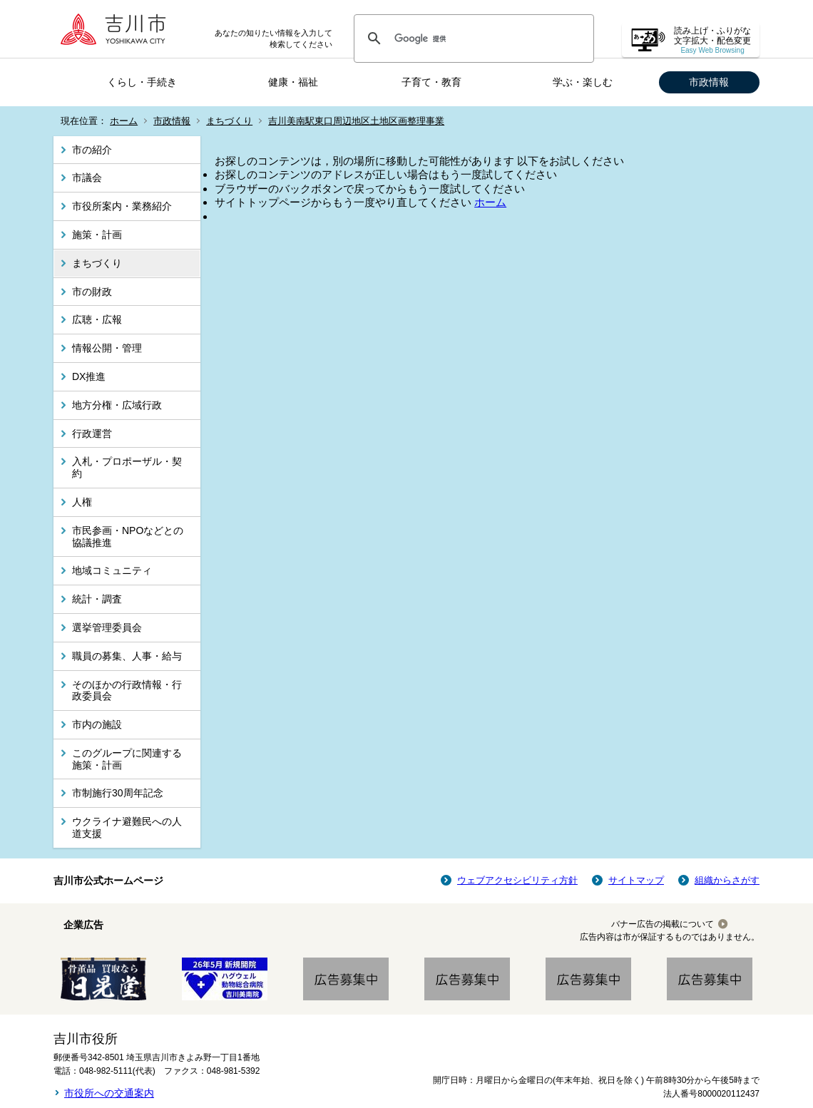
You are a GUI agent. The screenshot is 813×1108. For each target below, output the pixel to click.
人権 (82, 502)
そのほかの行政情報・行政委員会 (127, 690)
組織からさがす (727, 880)
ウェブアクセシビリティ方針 (517, 880)
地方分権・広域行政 (117, 405)
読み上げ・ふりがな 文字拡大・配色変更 (712, 40)
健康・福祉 (293, 82)
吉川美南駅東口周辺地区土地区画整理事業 (356, 121)
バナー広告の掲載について (662, 924)
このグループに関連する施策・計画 (127, 759)
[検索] (471, 38)
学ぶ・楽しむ (583, 82)
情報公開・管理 (107, 348)
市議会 (87, 177)
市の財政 (92, 291)
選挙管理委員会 (107, 627)
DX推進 (89, 376)
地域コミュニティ (112, 570)
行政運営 (92, 433)
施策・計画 (97, 234)
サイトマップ (636, 880)
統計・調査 (97, 599)
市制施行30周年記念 (117, 793)
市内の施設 (97, 724)
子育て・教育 (431, 82)
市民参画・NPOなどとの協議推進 (127, 536)
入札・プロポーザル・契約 (127, 467)
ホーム (124, 121)
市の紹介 (92, 149)
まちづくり (229, 121)
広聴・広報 (97, 319)
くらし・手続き (142, 82)
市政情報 (709, 82)
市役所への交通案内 (109, 1093)
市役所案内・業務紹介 (122, 206)
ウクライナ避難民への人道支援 (127, 827)
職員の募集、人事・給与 (127, 656)
